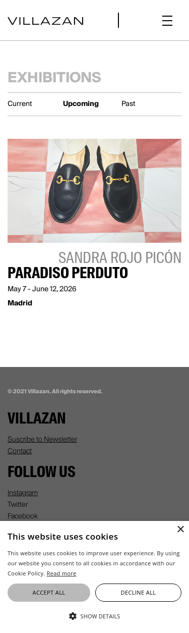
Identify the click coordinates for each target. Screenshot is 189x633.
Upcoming (81, 103)
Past (128, 103)
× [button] (180, 530)
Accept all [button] (49, 592)
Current (20, 103)
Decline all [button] (138, 592)
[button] (167, 20)
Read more (62, 573)
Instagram (23, 492)
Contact (20, 450)
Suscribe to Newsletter (42, 439)
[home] (45, 20)
